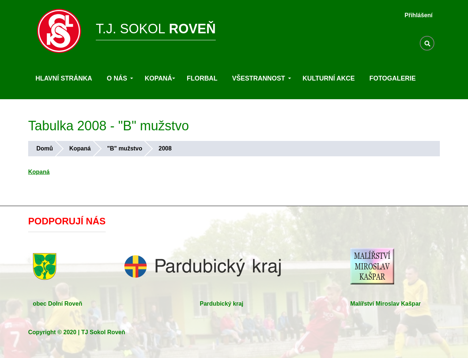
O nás (120, 78)
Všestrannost (261, 78)
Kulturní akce (329, 78)
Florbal (202, 78)
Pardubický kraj (221, 304)
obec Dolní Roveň (57, 304)
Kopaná (160, 78)
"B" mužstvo (124, 148)
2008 (165, 148)
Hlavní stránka (63, 78)
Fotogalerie (392, 78)
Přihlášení (419, 15)
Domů (44, 148)
